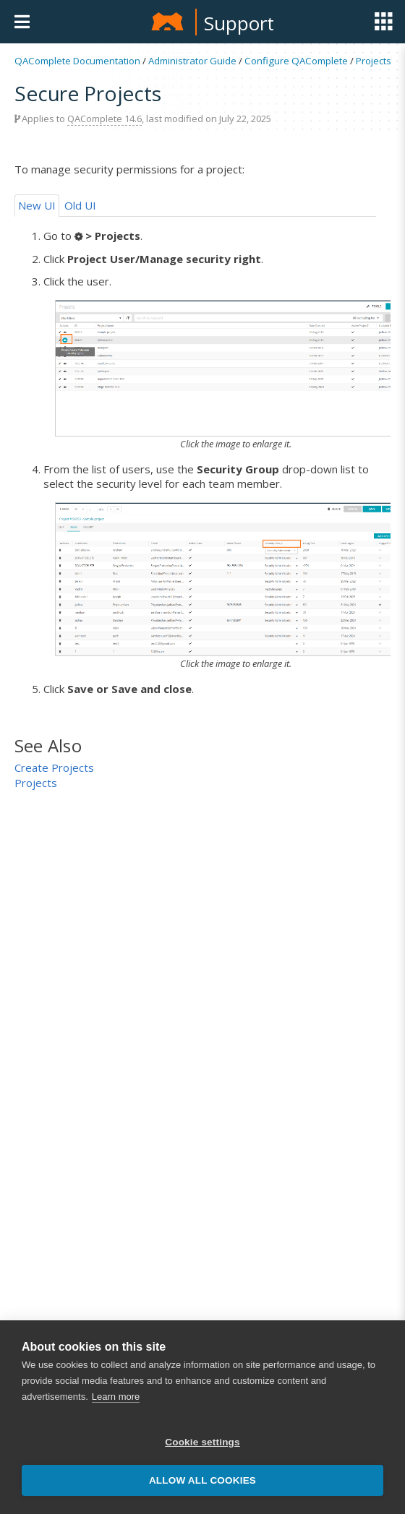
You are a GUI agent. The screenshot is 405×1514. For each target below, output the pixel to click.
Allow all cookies (202, 1480)
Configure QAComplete (296, 60)
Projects (373, 60)
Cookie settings (202, 1442)
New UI (37, 205)
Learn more (116, 1396)
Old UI (80, 205)
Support (239, 23)
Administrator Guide (192, 60)
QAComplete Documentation (77, 60)
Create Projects (54, 767)
